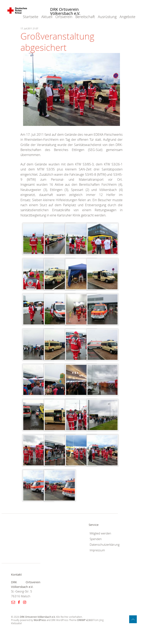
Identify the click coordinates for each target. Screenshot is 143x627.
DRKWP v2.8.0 (85, 620)
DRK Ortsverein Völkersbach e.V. (65, 11)
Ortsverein (63, 16)
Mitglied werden (100, 533)
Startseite (30, 16)
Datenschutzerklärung (105, 544)
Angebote (127, 16)
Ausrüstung (107, 16)
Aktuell (46, 16)
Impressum (97, 550)
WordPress (40, 620)
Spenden (96, 539)
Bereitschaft (85, 16)
